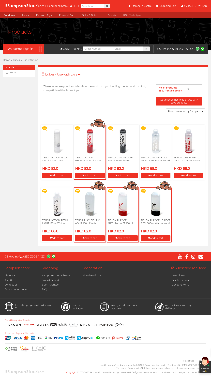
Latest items (178, 275)
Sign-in (28, 49)
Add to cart (57, 175)
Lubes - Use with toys (63, 74)
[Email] (128, 48)
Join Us (9, 280)
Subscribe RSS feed (188, 268)
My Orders (188, 6)
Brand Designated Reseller (18, 320)
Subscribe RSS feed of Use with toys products (179, 101)
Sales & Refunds (51, 280)
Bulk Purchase (50, 284)
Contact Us (11, 284)
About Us (10, 275)
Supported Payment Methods (19, 333)
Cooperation (92, 268)
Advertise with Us (92, 275)
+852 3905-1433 (183, 49)
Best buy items (180, 280)
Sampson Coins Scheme (56, 275)
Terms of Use (187, 361)
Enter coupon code (16, 289)
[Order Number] (98, 48)
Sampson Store (17, 268)
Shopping (50, 268)
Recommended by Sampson (185, 111)
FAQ (44, 289)
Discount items (180, 284)
